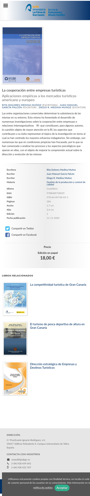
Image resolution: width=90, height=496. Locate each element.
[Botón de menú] (7, 5)
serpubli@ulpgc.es (20, 459)
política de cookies (42, 487)
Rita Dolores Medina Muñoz (21, 104)
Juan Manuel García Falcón (60, 173)
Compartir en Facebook (21, 234)
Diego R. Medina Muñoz (55, 107)
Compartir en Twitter (19, 228)
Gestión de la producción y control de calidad (66, 183)
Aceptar (62, 488)
